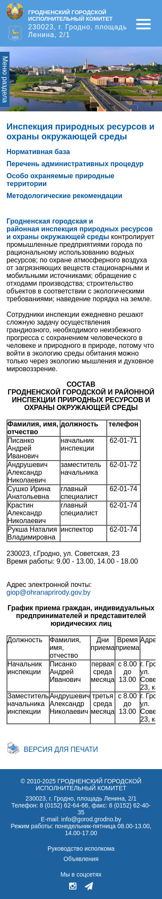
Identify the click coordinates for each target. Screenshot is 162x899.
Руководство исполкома (81, 848)
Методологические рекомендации (64, 195)
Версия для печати (61, 749)
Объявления (81, 858)
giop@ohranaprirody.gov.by (48, 592)
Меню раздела (5, 79)
